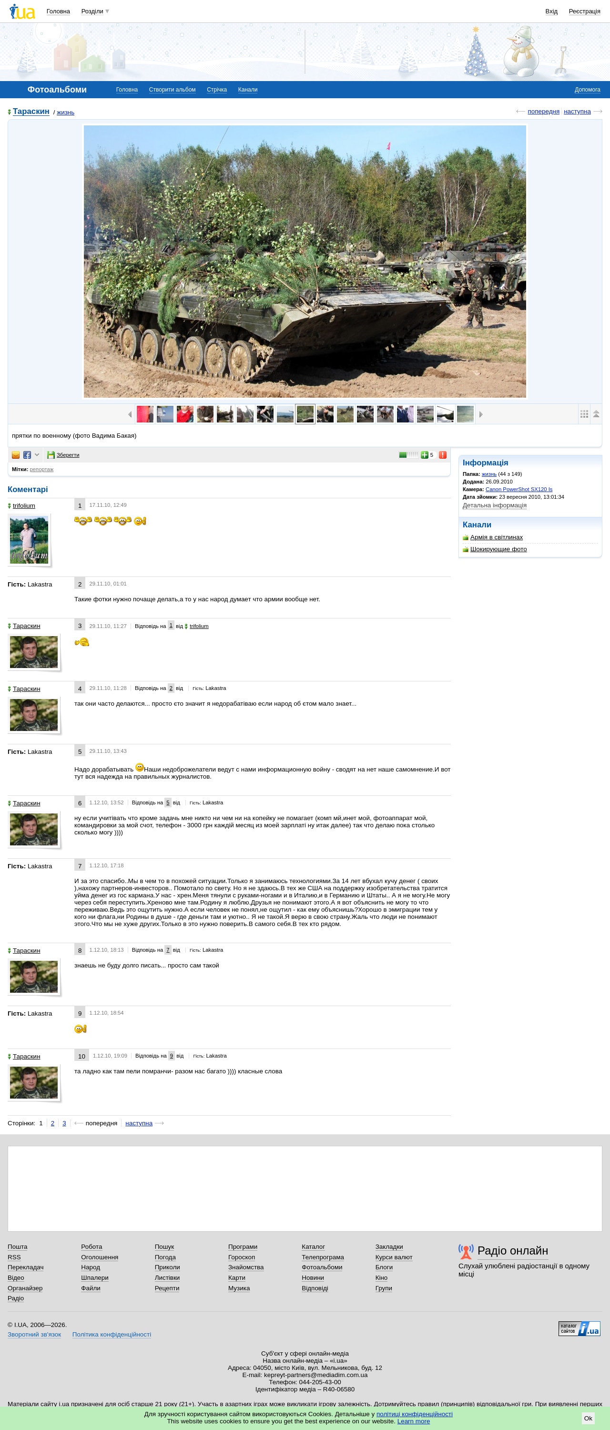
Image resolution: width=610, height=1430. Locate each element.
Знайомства (246, 1267)
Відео (16, 1277)
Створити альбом (172, 89)
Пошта (17, 1246)
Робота (91, 1246)
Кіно (382, 1277)
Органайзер (25, 1288)
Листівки (167, 1277)
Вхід (552, 11)
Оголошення (99, 1257)
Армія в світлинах (493, 537)
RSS (14, 1257)
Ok (588, 1418)
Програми (242, 1246)
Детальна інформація (495, 505)
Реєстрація (584, 11)
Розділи (92, 11)
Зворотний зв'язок (34, 1334)
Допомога (587, 89)
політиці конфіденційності (414, 1414)
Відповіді (315, 1288)
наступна (577, 111)
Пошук (164, 1246)
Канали (248, 89)
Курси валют (394, 1257)
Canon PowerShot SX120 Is (519, 489)
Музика (239, 1288)
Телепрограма (323, 1257)
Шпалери (94, 1277)
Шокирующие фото (495, 549)
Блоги (384, 1267)
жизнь (65, 112)
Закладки (389, 1246)
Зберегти (63, 455)
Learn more (413, 1421)
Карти (236, 1277)
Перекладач (25, 1267)
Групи (384, 1288)
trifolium (21, 505)
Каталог (313, 1246)
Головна (58, 11)
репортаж (42, 469)
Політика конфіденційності (111, 1334)
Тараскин (31, 112)
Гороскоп (241, 1257)
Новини (313, 1277)
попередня (543, 111)
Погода (165, 1257)
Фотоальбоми (322, 1267)
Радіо (16, 1298)
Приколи (167, 1267)
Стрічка (217, 89)
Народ (90, 1267)
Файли (91, 1288)
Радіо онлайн (513, 1250)
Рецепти (167, 1288)
